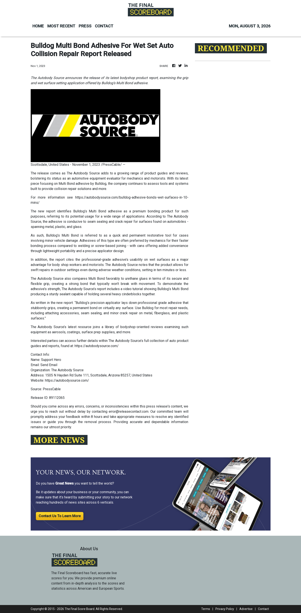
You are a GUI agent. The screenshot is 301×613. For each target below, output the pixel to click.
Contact (263, 609)
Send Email (48, 365)
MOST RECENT (61, 26)
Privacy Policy (224, 609)
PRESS (85, 26)
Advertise (246, 609)
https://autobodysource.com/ (97, 346)
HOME (38, 26)
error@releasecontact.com (128, 411)
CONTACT (104, 26)
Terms (205, 609)
